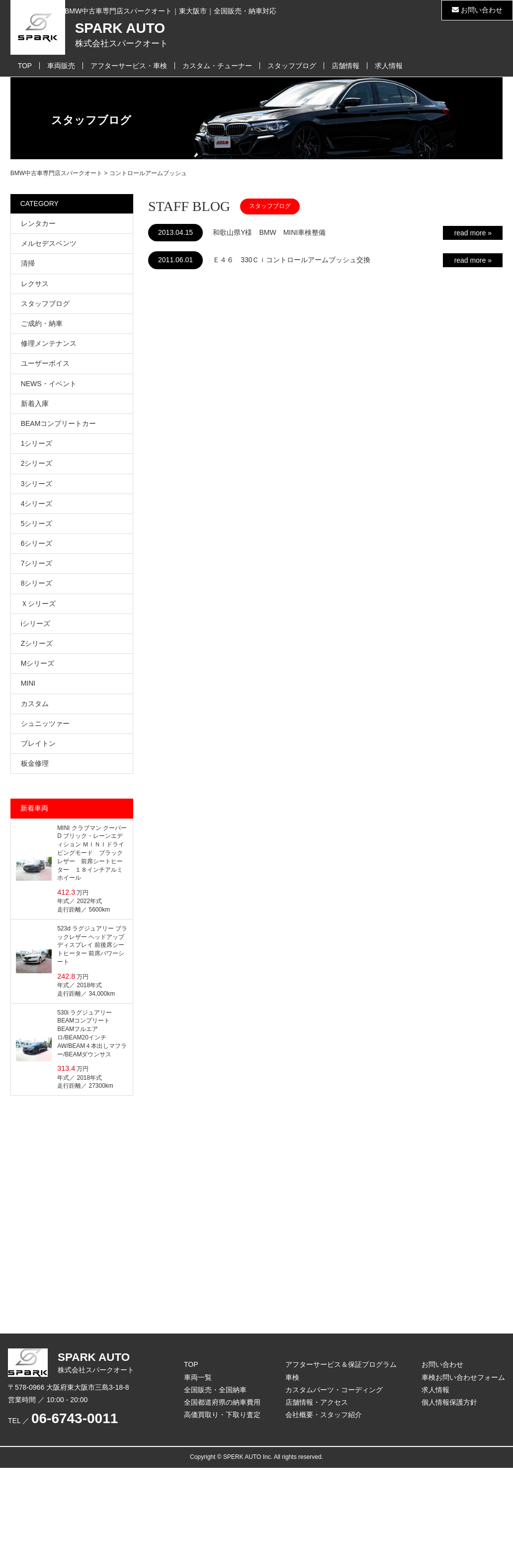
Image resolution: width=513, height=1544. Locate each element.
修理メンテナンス (49, 343)
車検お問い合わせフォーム (463, 1377)
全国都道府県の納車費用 (222, 1402)
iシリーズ (35, 623)
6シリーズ (37, 543)
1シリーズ (37, 443)
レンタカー (38, 223)
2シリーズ (37, 463)
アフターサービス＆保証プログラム (341, 1364)
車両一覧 (198, 1377)
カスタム (35, 704)
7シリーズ (37, 563)
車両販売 (61, 65)
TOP (25, 65)
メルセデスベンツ (49, 243)
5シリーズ (37, 523)
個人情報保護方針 (449, 1402)
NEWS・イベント (49, 384)
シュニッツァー (45, 723)
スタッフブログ (291, 65)
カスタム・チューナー (217, 65)
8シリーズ (37, 583)
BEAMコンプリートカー (58, 423)
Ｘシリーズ (38, 604)
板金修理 (35, 763)
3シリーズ (37, 484)
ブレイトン (38, 743)
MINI (28, 683)
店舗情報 (345, 65)
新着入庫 (35, 404)
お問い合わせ (477, 10)
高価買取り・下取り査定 (222, 1415)
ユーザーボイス (45, 363)
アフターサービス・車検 (128, 65)
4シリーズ (37, 504)
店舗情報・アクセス (316, 1402)
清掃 (28, 263)
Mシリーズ (38, 663)
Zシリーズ (37, 643)
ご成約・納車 (42, 323)
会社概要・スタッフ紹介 (323, 1415)
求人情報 (389, 65)
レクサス (35, 284)
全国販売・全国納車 (215, 1390)
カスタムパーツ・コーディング (334, 1390)
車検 (292, 1377)
